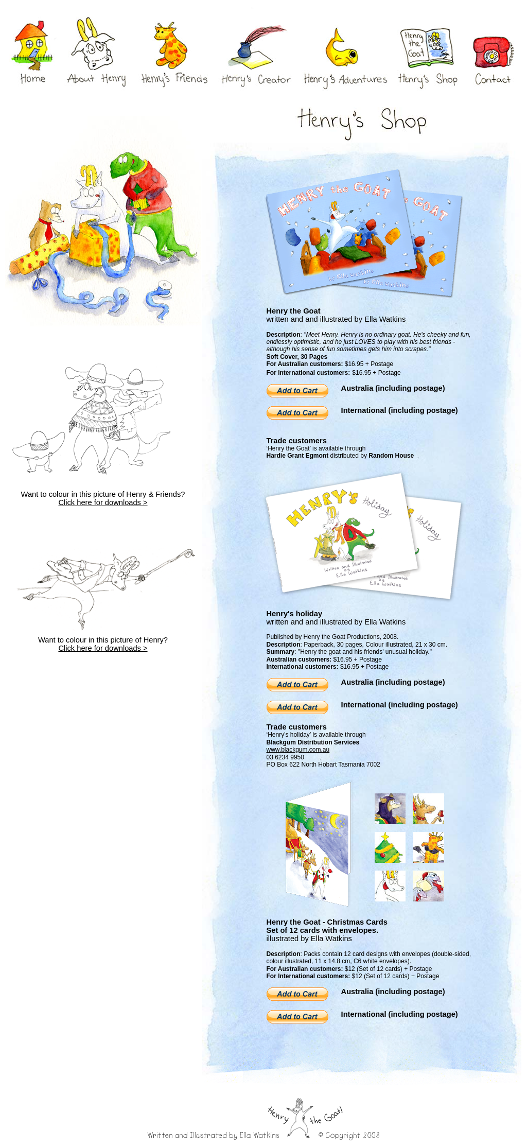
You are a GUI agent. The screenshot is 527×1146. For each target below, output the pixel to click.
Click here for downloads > (102, 502)
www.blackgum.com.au (298, 749)
